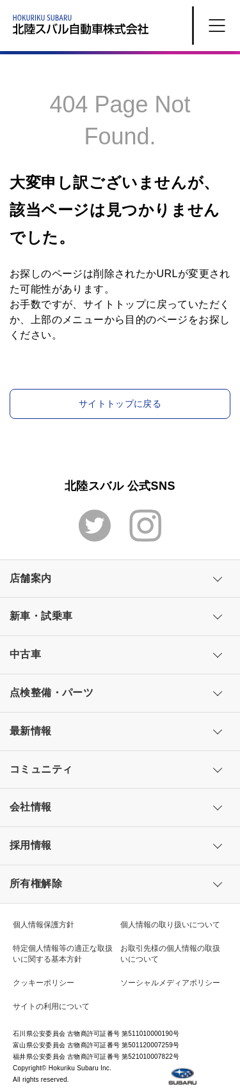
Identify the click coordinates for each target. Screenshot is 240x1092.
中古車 (25, 654)
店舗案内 (31, 578)
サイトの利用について (51, 1006)
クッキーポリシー (43, 982)
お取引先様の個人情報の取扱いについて (170, 954)
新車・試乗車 (41, 615)
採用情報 (31, 845)
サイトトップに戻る (120, 403)
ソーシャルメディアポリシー (170, 982)
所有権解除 (36, 883)
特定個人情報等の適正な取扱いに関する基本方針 (63, 954)
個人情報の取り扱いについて (170, 924)
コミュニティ (41, 769)
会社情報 (31, 806)
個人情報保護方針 (43, 924)
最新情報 (31, 730)
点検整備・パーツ (51, 692)
